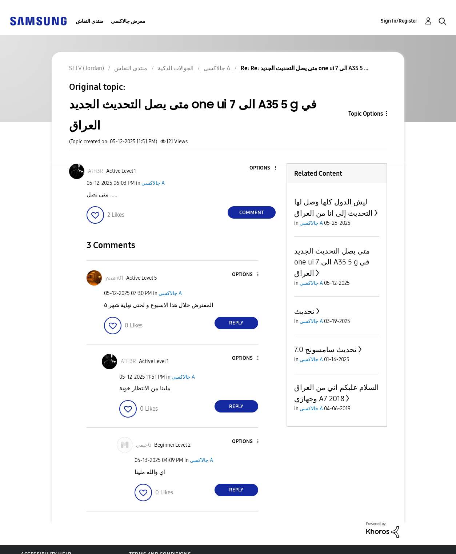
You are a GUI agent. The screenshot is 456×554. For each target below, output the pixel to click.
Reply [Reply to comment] (236, 323)
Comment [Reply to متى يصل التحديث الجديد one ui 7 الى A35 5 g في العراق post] (251, 213)
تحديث (304, 311)
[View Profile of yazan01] (114, 278)
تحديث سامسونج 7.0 (325, 349)
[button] (263, 168)
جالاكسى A (153, 183)
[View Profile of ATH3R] (95, 171)
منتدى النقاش (90, 21)
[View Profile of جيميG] (143, 445)
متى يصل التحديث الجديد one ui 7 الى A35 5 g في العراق (332, 262)
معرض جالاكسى (128, 21)
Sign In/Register (399, 21)
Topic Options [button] (365, 113)
